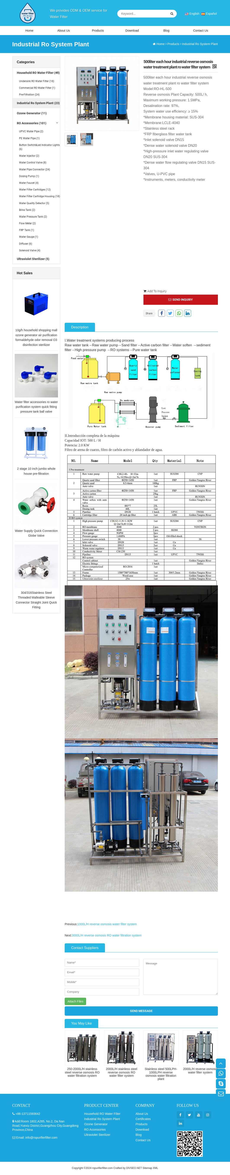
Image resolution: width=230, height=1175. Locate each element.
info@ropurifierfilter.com (41, 1138)
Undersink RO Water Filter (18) (36, 81)
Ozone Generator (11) (32, 113)
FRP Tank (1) (26, 230)
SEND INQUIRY (180, 300)
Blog (166, 30)
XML (155, 1168)
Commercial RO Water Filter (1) (37, 88)
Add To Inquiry (155, 291)
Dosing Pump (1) (29, 176)
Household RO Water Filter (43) (38, 73)
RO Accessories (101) (31, 123)
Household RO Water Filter (102, 1114)
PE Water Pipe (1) (29, 138)
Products (98, 30)
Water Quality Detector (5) (34, 203)
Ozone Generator (96, 1124)
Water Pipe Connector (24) (34, 169)
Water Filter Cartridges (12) (35, 190)
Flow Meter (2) (27, 223)
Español (209, 13)
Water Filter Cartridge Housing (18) (39, 196)
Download (132, 30)
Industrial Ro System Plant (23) (38, 103)
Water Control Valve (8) (32, 163)
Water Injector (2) (29, 156)
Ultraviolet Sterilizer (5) (33, 259)
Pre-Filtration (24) (29, 95)
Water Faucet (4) (29, 183)
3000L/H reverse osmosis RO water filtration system (107, 936)
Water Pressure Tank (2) (33, 217)
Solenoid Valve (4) (29, 250)
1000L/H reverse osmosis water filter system (107, 924)
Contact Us (200, 30)
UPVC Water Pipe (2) (31, 131)
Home (29, 30)
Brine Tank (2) (27, 210)
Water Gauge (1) (28, 237)
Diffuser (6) (25, 244)
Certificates (143, 1119)
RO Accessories (95, 1130)
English (192, 13)
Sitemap (147, 1168)
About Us (63, 30)
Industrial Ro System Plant (200, 44)
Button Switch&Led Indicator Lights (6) (39, 147)
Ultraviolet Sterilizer (97, 1135)
